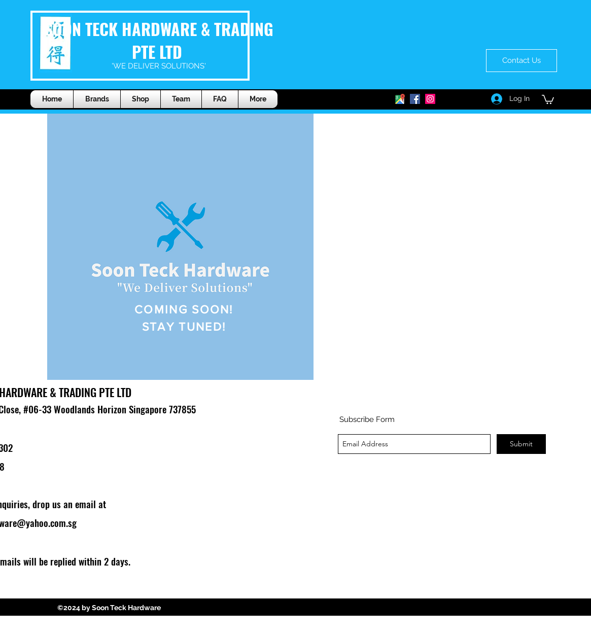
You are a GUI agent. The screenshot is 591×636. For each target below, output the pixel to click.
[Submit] (521, 444)
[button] (140, 99)
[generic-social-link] (415, 99)
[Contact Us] (521, 60)
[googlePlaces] (400, 99)
